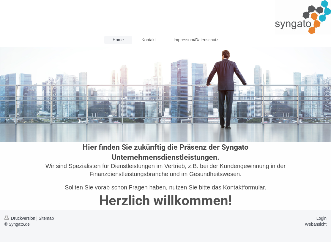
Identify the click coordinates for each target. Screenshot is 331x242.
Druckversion (20, 218)
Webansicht (316, 224)
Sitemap (46, 218)
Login (321, 218)
